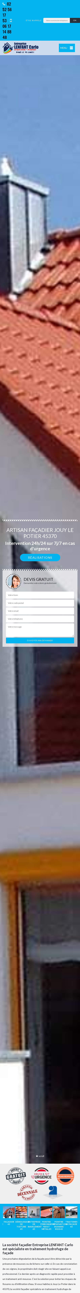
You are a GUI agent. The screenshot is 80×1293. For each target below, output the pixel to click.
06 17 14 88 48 (7, 29)
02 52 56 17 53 (7, 12)
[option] (9, 1216)
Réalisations (40, 557)
